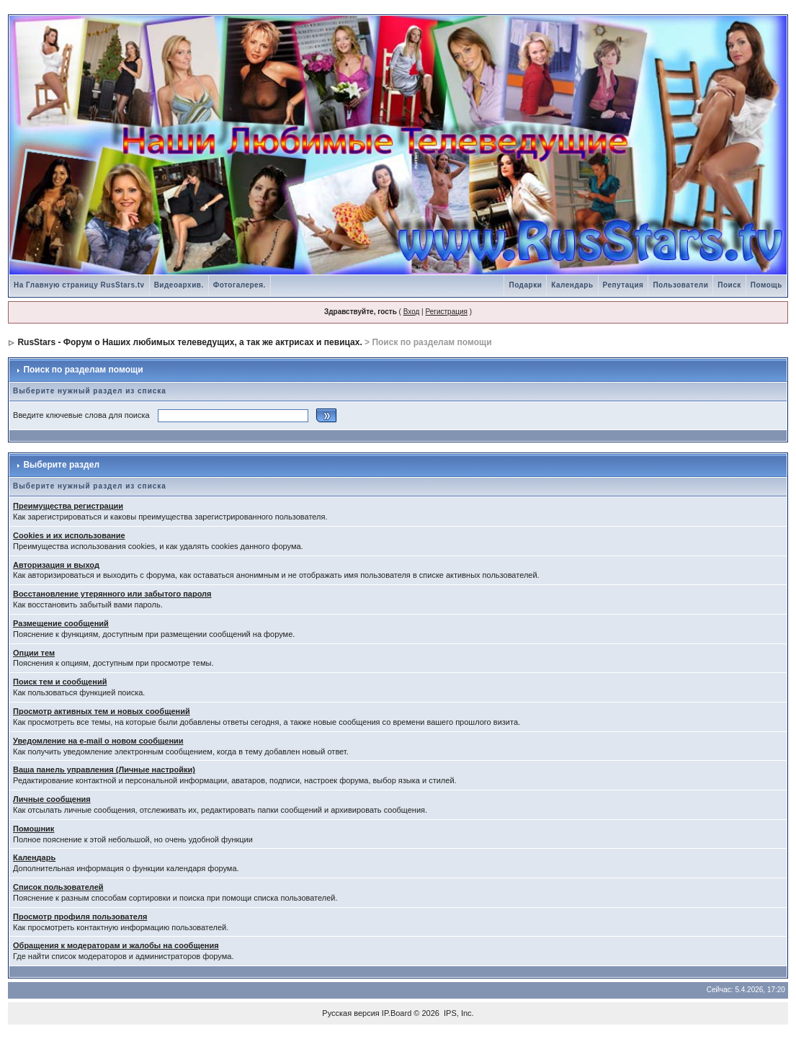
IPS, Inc (458, 1013)
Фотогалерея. (239, 285)
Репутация (623, 285)
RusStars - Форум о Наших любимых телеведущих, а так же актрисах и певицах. (189, 342)
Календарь (572, 285)
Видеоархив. (179, 285)
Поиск (729, 285)
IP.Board (396, 1013)
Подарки (525, 285)
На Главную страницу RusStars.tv (79, 285)
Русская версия (350, 1013)
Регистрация (446, 312)
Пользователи (680, 285)
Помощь (766, 285)
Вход (411, 312)
